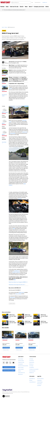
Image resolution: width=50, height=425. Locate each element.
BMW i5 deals (21, 292)
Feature (6, 27)
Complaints (39, 385)
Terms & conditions (40, 378)
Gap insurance (31, 362)
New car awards (20, 367)
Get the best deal (6, 347)
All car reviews (20, 358)
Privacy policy (39, 383)
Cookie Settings (39, 382)
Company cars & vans (39, 6)
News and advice (6, 312)
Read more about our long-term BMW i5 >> (18, 282)
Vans (32, 2)
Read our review (6, 349)
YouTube (20, 198)
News (27, 6)
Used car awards (21, 369)
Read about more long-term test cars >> (17, 284)
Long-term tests (12, 303)
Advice (47, 6)
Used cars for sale (15, 6)
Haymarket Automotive (13, 391)
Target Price (12, 297)
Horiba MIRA (12, 133)
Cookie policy (39, 380)
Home (3, 27)
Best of (31, 6)
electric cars (24, 132)
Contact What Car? (32, 382)
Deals (8, 6)
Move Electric (20, 374)
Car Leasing (31, 365)
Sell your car (31, 364)
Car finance (31, 358)
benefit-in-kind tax (16, 272)
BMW (14, 228)
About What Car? (32, 378)
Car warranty (31, 360)
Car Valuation (31, 367)
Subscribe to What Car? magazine (8, 370)
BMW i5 (10, 88)
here (15, 279)
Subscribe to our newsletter (8, 367)
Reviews (3, 6)
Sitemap (30, 380)
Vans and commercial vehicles (23, 365)
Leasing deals (20, 364)
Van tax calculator (32, 370)
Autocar (19, 370)
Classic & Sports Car (21, 372)
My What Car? (45, 2)
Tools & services (37, 2)
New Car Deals (18, 293)
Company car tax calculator (33, 369)
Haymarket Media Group (25, 391)
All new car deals (21, 360)
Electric (22, 6)
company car (16, 270)
